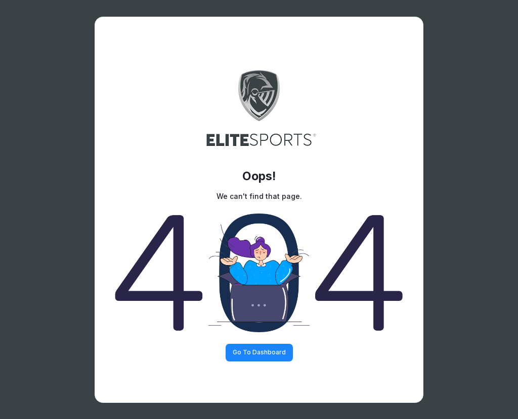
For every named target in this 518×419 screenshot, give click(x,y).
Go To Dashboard (259, 352)
